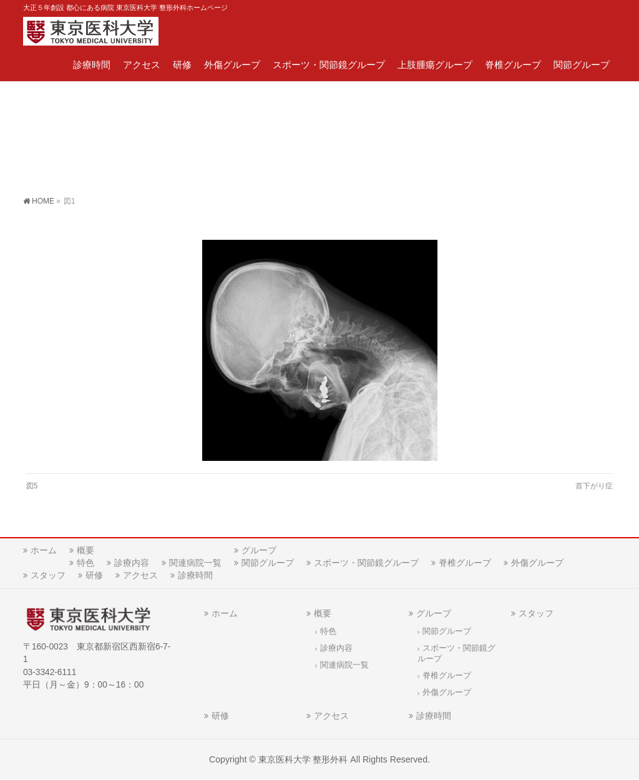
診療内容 (131, 563)
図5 (32, 485)
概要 (85, 550)
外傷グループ (537, 563)
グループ (258, 550)
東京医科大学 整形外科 (303, 759)
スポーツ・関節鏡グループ (366, 563)
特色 (85, 563)
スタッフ (48, 575)
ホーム (44, 550)
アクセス (140, 575)
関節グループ (267, 563)
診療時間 (195, 575)
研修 (94, 575)
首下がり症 (594, 485)
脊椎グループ (465, 563)
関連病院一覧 (195, 563)
